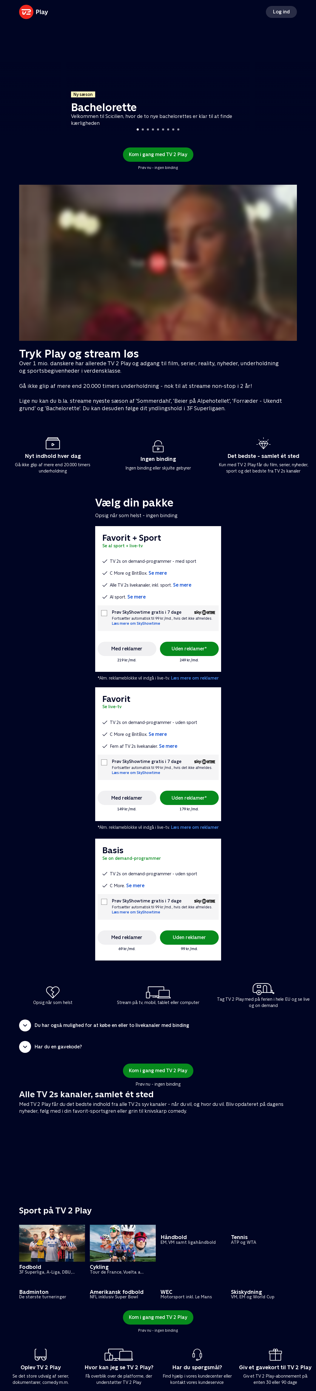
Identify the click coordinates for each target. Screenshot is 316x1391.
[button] (158, 1025)
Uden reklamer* (189, 649)
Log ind (281, 12)
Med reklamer (126, 649)
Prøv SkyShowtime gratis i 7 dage (146, 612)
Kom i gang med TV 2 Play (158, 154)
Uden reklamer (189, 937)
